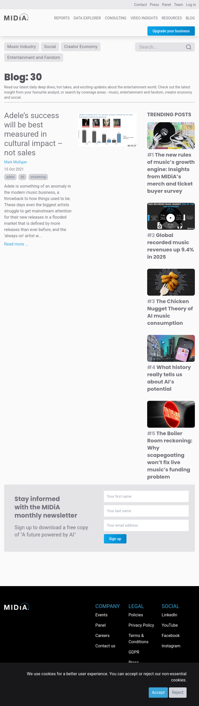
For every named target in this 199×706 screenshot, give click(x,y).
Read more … (16, 245)
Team (178, 5)
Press (154, 5)
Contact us (105, 645)
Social (52, 47)
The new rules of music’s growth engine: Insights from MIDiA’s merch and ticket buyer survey (171, 174)
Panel (166, 5)
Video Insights (144, 18)
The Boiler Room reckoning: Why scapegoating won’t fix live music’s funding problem (169, 456)
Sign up (115, 540)
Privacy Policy (141, 625)
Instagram (171, 645)
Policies (136, 614)
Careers (102, 635)
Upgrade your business (171, 31)
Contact (140, 5)
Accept (158, 692)
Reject (177, 692)
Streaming (38, 178)
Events (101, 614)
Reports (62, 18)
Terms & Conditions (138, 638)
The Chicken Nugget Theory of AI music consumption (170, 313)
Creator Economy (85, 47)
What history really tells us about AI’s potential (169, 379)
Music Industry (22, 47)
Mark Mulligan (15, 163)
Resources (172, 18)
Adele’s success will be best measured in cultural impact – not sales (33, 135)
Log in (191, 5)
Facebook (171, 635)
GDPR (134, 652)
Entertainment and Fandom (35, 58)
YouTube (170, 625)
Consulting (115, 18)
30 (22, 178)
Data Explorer (87, 18)
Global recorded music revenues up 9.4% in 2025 (170, 247)
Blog (190, 18)
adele (10, 178)
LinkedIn (169, 614)
